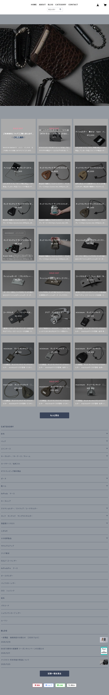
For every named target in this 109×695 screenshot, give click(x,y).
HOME (34, 5)
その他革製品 (6, 538)
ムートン (4, 620)
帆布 (3, 598)
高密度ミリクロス (8, 523)
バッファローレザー (8, 583)
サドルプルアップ (7, 546)
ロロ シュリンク (7, 591)
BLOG (50, 5)
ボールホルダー (7, 576)
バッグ (3, 441)
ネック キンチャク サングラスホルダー (17, 516)
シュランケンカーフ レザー (11, 613)
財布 (3, 434)
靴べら (3, 486)
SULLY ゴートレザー (9, 561)
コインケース (6, 449)
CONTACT (73, 5)
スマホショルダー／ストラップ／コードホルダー (19, 508)
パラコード (5, 606)
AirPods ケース (8, 494)
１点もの (4, 531)
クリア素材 (5, 553)
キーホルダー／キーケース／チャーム (15, 456)
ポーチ (3, 479)
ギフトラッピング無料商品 (11, 471)
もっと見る (54, 415)
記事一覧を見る (54, 673)
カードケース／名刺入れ (11, 464)
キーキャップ (6, 501)
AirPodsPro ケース (9, 568)
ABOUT (42, 5)
